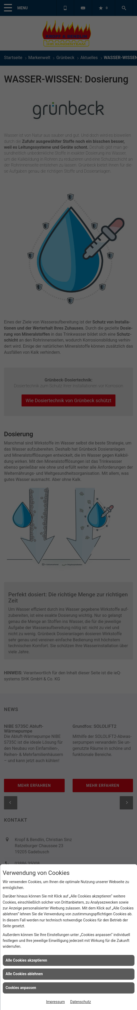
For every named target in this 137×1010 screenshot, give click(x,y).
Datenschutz (80, 1002)
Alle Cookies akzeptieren (26, 960)
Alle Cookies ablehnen (24, 974)
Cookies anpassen (21, 988)
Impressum (55, 1002)
